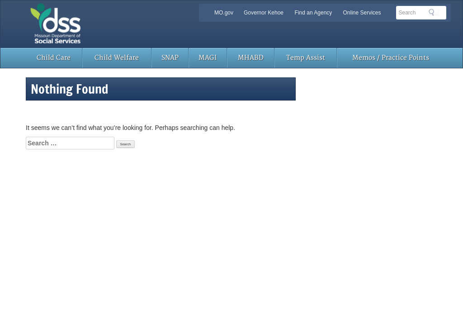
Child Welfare (116, 58)
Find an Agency (313, 13)
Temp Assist (305, 58)
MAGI (207, 58)
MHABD (251, 58)
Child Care (54, 58)
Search (434, 12)
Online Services (362, 13)
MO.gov (223, 13)
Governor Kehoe (263, 13)
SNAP (170, 58)
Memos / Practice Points (390, 58)
